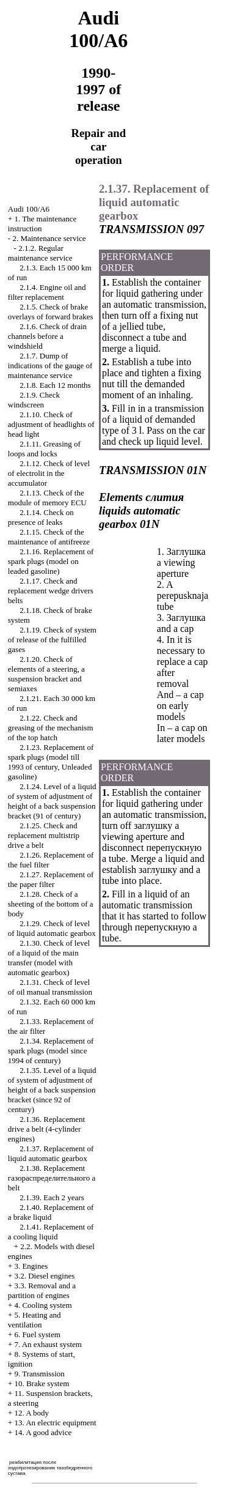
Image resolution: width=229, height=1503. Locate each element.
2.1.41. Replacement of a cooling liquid (50, 1231)
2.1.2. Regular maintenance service (40, 252)
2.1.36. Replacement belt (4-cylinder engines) (46, 1129)
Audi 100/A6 (28, 208)
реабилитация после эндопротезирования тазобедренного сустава (50, 1468)
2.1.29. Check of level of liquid (52, 928)
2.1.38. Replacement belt (51, 1177)
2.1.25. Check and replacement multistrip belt (43, 835)
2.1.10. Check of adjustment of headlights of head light (51, 424)
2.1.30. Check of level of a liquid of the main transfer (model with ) (49, 957)
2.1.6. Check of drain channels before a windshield (47, 336)
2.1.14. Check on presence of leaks (41, 517)
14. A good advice (42, 1432)
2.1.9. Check (34, 399)
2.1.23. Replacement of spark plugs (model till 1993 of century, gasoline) (50, 762)
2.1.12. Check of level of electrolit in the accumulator (49, 473)
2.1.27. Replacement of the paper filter (50, 879)
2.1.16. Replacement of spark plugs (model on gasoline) (50, 561)
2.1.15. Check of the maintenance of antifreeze (49, 536)
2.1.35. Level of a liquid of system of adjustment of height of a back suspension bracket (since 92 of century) (52, 1090)
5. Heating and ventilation (34, 1319)
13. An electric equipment (55, 1422)
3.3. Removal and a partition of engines (42, 1290)
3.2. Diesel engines (44, 1275)
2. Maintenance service (48, 238)
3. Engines (31, 1266)
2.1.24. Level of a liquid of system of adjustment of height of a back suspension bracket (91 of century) (52, 801)
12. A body (31, 1412)
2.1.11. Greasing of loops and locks (44, 448)
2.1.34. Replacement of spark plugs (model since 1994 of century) (50, 1050)
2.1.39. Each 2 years (52, 1197)
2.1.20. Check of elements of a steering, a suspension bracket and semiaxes (46, 674)
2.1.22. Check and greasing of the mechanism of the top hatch (50, 727)
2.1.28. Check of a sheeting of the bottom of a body (50, 903)
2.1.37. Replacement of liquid (50, 1153)
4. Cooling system (42, 1305)
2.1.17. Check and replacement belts (50, 590)
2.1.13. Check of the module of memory (47, 497)
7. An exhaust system (48, 1344)
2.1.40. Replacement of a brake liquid (50, 1212)
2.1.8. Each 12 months (55, 385)
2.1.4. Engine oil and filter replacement (47, 292)
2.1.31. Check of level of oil (50, 987)
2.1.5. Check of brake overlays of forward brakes (50, 311)
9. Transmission (39, 1373)
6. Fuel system (37, 1334)
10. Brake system (41, 1383)
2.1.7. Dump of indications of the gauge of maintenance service (50, 365)
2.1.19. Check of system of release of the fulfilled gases (52, 639)
